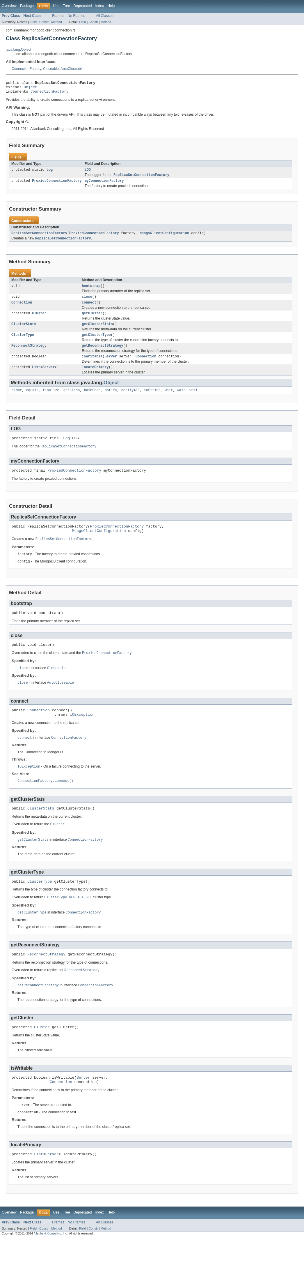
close (87, 302)
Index (99, 6)
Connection (21, 309)
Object (30, 88)
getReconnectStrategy (102, 354)
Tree (66, 6)
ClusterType (22, 343)
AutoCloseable (72, 69)
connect (89, 309)
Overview (9, 6)
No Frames (76, 16)
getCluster (92, 320)
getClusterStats (97, 331)
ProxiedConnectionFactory (57, 184)
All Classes (104, 16)
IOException (82, 734)
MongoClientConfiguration (164, 237)
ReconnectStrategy (29, 354)
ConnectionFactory (26, 69)
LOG (88, 172)
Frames (58, 16)
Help (111, 6)
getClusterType (96, 343)
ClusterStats (23, 331)
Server (110, 366)
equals (32, 400)
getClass (71, 400)
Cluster (39, 320)
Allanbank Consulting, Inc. (50, 1263)
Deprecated (83, 6)
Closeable (51, 69)
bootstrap (91, 291)
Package (27, 6)
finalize (51, 400)
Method (56, 22)
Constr (44, 22)
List (36, 377)
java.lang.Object (18, 49)
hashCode (92, 400)
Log (50, 172)
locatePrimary (95, 377)
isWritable (92, 366)
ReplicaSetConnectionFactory (39, 237)
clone (17, 400)
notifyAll (130, 400)
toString (152, 400)
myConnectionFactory (104, 184)
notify (111, 400)
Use (56, 6)
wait (169, 400)
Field (33, 22)
